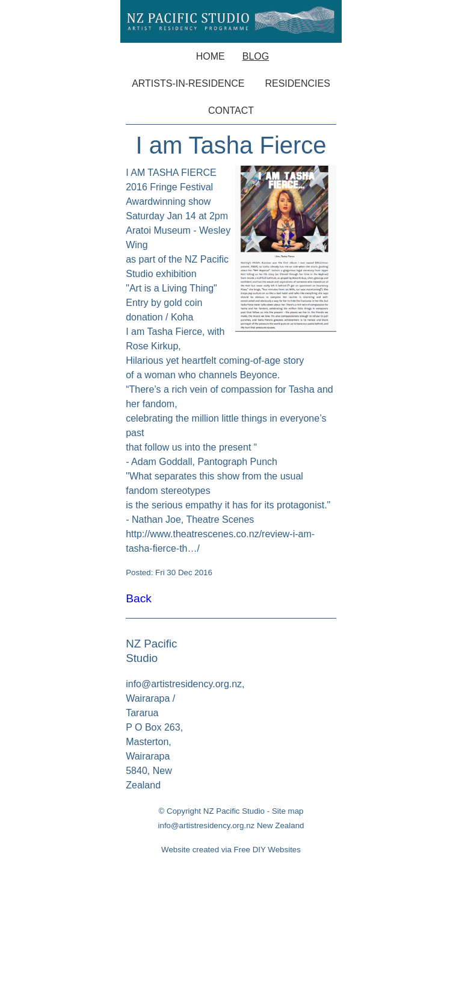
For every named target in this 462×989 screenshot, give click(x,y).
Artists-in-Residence (188, 83)
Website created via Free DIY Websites (231, 849)
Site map (288, 811)
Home (210, 56)
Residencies (297, 83)
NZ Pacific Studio (234, 811)
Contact (231, 110)
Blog (255, 56)
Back (139, 598)
